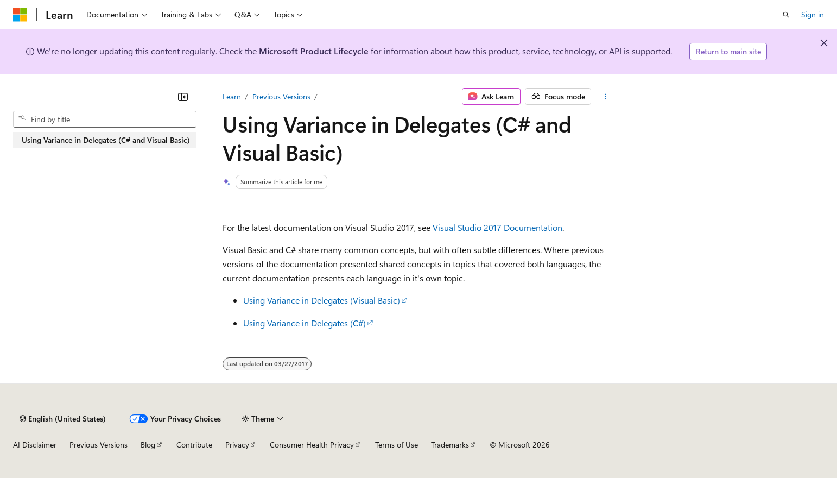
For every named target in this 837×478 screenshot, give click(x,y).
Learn (232, 96)
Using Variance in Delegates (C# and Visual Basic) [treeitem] (106, 140)
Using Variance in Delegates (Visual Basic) (321, 300)
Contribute (194, 444)
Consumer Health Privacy (312, 444)
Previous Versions (281, 96)
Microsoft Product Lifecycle (314, 50)
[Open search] (786, 14)
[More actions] (604, 96)
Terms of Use (396, 444)
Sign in (812, 14)
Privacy (237, 444)
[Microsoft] (20, 15)
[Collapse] (182, 96)
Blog (148, 444)
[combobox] (104, 119)
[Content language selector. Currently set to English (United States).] (62, 418)
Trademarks (450, 444)
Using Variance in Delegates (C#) (304, 323)
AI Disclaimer (34, 444)
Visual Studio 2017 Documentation (497, 227)
